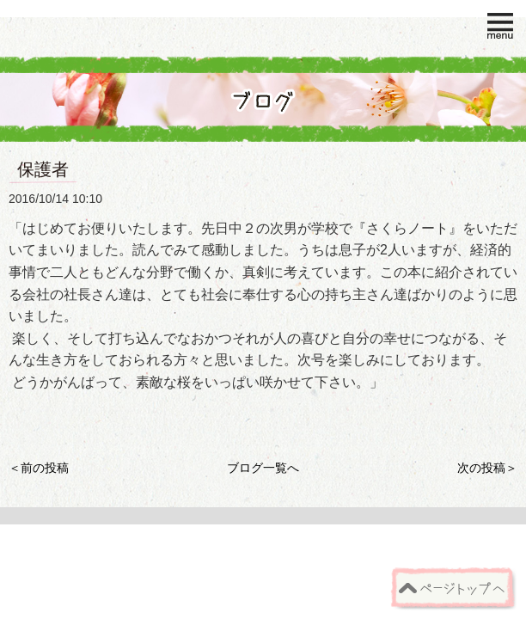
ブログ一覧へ (263, 468)
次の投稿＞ (487, 468)
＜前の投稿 (39, 468)
